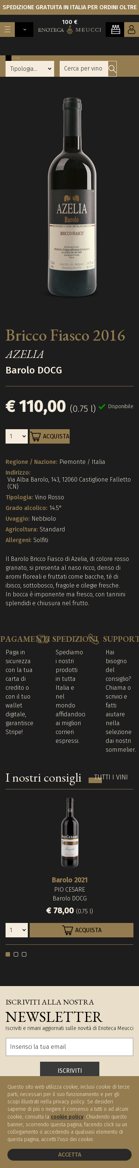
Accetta (69, 1154)
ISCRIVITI (69, 1070)
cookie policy (67, 1117)
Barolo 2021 (69, 880)
